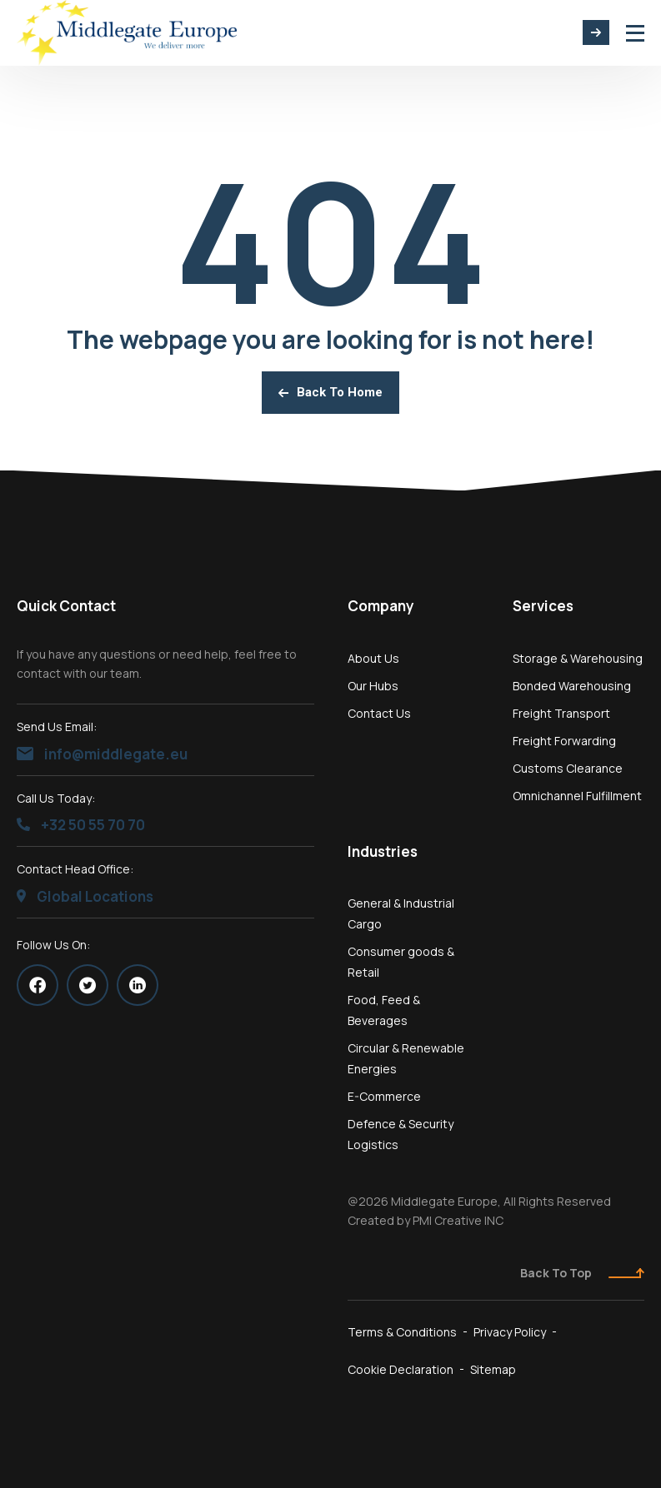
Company (381, 605)
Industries (383, 851)
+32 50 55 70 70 (81, 824)
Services (543, 605)
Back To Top (582, 1273)
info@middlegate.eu (102, 754)
